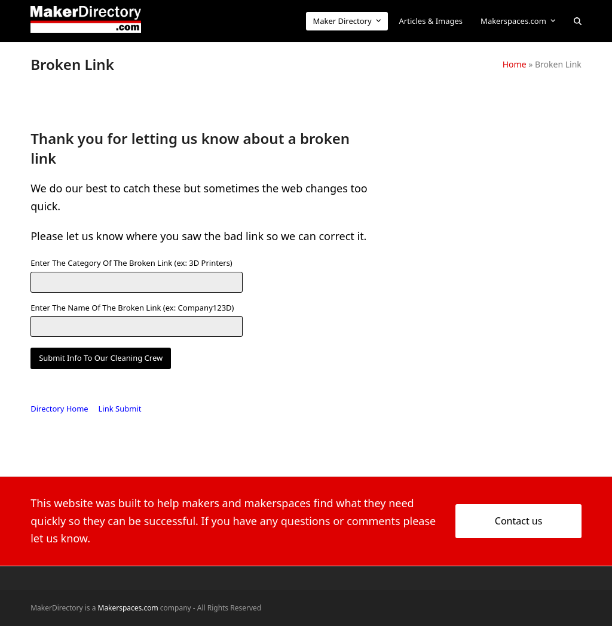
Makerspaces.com (128, 608)
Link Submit (120, 408)
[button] (577, 21)
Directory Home (59, 408)
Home (515, 64)
